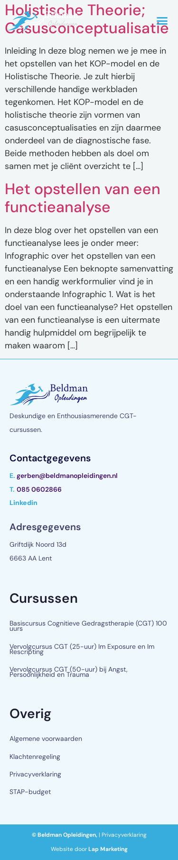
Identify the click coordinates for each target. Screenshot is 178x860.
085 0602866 (39, 489)
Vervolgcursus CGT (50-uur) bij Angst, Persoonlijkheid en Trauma (68, 672)
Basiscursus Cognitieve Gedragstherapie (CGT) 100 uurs (88, 626)
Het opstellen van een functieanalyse (82, 198)
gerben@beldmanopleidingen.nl (67, 475)
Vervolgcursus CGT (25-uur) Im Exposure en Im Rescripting (81, 649)
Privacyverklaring (35, 774)
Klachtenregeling (34, 756)
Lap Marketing (108, 849)
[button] (162, 21)
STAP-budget (30, 791)
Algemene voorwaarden (45, 738)
